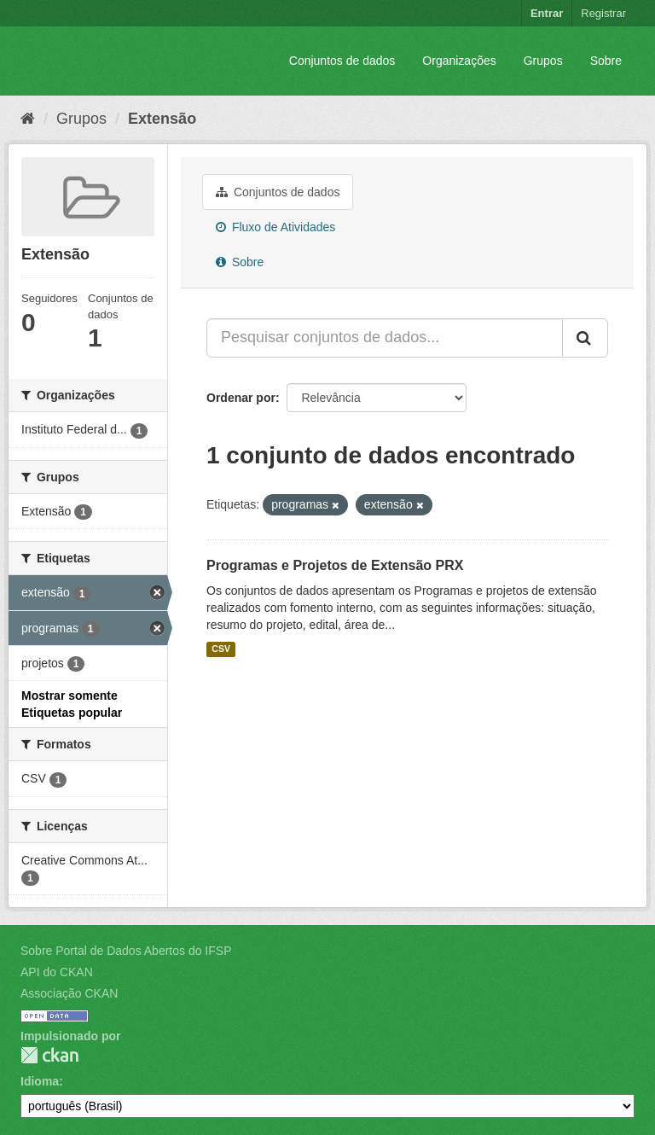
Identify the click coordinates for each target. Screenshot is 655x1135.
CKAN (49, 1055)
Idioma (39, 1081)
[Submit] (585, 338)
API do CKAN (56, 972)
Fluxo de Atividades (275, 227)
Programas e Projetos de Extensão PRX (334, 565)
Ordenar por (240, 398)
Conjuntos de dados (342, 60)
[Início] (27, 118)
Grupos (543, 60)
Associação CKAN (69, 993)
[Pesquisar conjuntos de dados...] (384, 338)
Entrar (546, 13)
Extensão (162, 118)
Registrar (603, 13)
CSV (221, 649)
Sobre (606, 60)
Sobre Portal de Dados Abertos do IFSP (125, 950)
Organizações (459, 60)
